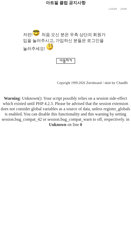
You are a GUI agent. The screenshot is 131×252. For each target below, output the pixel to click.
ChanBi (122, 83)
